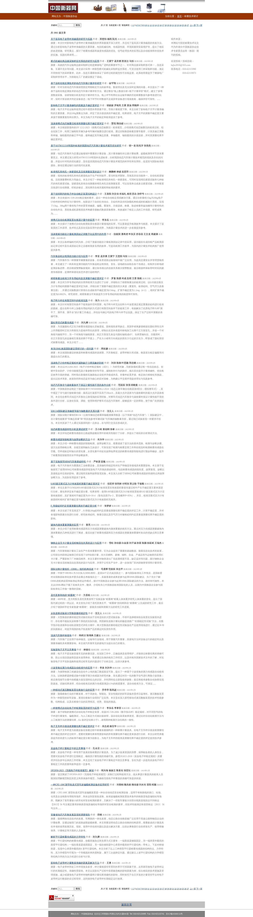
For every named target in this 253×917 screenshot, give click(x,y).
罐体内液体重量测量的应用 (64, 525)
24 (180, 25)
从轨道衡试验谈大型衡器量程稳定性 (69, 613)
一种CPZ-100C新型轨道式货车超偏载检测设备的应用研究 (80, 784)
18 (166, 25)
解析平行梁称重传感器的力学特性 (68, 837)
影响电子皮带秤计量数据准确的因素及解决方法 (75, 863)
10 (146, 25)
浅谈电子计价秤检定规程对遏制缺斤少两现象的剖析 (77, 363)
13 (153, 25)
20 (171, 25)
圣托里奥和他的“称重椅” (63, 595)
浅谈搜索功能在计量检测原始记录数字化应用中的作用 (78, 234)
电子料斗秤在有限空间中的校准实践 (69, 300)
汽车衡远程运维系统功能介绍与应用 (69, 256)
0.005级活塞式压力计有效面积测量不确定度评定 (75, 484)
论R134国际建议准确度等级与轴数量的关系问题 (75, 411)
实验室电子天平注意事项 (63, 649)
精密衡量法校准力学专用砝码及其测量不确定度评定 (77, 278)
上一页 (193, 25)
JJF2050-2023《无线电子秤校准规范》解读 (72, 770)
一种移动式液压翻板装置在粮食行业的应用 (73, 690)
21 (173, 25)
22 (176, 25)
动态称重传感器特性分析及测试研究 (69, 429)
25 (183, 25)
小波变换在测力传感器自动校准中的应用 (71, 668)
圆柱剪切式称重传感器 (62, 322)
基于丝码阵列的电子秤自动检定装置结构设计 (74, 194)
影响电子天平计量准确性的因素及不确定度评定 (75, 105)
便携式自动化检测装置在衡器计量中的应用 (73, 220)
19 (168, 25)
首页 (179, 16)
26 (185, 25)
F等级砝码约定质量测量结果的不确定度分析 (74, 506)
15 (158, 25)
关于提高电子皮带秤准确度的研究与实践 (71, 39)
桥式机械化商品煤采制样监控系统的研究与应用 (75, 61)
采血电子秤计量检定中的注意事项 (68, 748)
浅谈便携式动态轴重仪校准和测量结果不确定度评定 (77, 123)
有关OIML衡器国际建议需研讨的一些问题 (72, 348)
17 (163, 25)
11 (148, 25)
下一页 (199, 25)
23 (178, 25)
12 (151, 25)
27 (188, 25)
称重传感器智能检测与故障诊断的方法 (70, 439)
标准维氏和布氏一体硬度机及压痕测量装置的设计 (76, 172)
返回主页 (126, 904)
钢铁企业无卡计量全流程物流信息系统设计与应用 (76, 543)
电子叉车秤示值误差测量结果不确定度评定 (73, 726)
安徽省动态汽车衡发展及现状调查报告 (70, 814)
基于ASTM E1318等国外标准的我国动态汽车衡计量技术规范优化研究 (86, 145)
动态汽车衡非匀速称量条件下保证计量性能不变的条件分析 (81, 385)
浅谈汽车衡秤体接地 (61, 635)
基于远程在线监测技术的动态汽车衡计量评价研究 (76, 83)
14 (156, 25)
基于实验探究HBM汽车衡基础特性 (68, 461)
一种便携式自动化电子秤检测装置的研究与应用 (75, 708)
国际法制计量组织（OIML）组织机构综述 (72, 569)
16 (161, 25)
